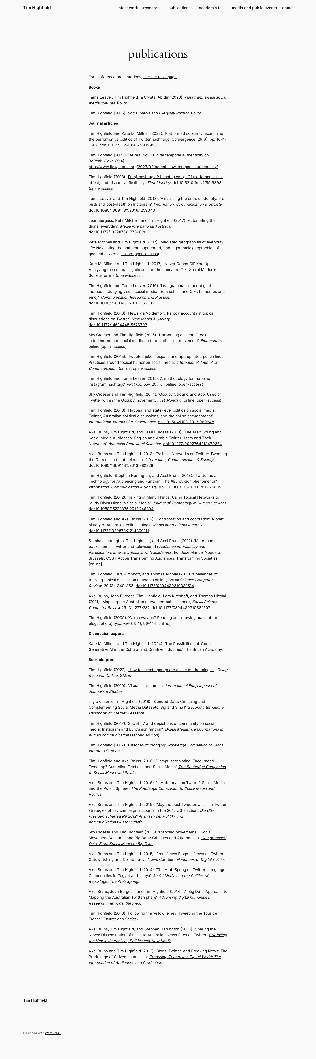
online (94, 346)
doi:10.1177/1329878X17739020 (117, 232)
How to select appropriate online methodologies (171, 670)
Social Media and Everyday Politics (158, 113)
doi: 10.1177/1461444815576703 (118, 325)
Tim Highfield (37, 7)
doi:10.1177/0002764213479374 (192, 444)
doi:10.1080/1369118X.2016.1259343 (122, 210)
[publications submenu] (192, 8)
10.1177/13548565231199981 (132, 145)
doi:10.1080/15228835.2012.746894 (121, 509)
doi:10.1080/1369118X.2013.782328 (121, 465)
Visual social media (145, 685)
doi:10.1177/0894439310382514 (165, 585)
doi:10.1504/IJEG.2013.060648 (186, 422)
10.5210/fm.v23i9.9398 (200, 182)
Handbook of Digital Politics (201, 859)
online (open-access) (140, 254)
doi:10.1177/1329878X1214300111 (119, 530)
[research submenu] (162, 8)
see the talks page (160, 77)
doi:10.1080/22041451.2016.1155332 (121, 303)
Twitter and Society (120, 919)
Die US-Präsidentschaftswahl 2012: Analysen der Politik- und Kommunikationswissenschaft (151, 816)
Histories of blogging (146, 745)
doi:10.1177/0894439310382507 (181, 607)
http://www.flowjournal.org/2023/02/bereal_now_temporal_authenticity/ (153, 167)
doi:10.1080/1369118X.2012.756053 (191, 487)
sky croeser (99, 701)
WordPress (53, 1033)
